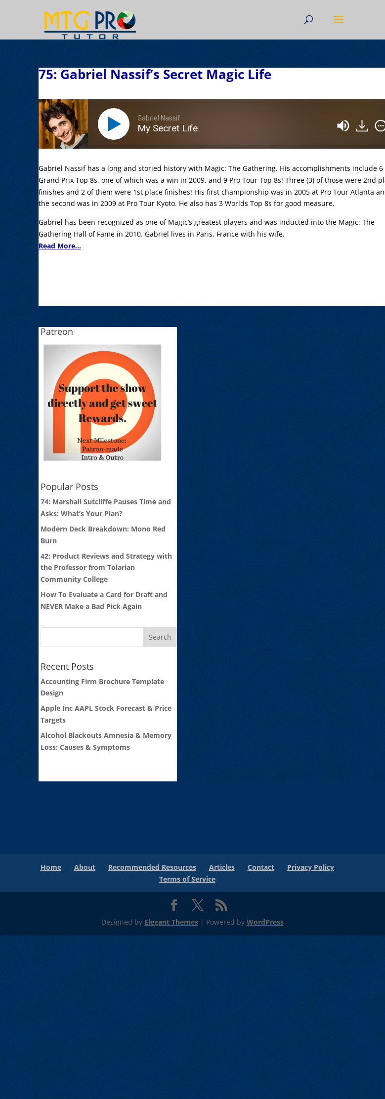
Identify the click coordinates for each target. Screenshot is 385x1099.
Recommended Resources (152, 867)
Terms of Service (187, 879)
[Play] (115, 124)
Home (51, 867)
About (84, 867)
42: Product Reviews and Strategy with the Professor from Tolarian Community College (106, 567)
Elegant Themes (171, 922)
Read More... (60, 245)
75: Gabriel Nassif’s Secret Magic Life (155, 74)
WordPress (265, 922)
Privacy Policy (310, 867)
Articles (222, 867)
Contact (261, 867)
